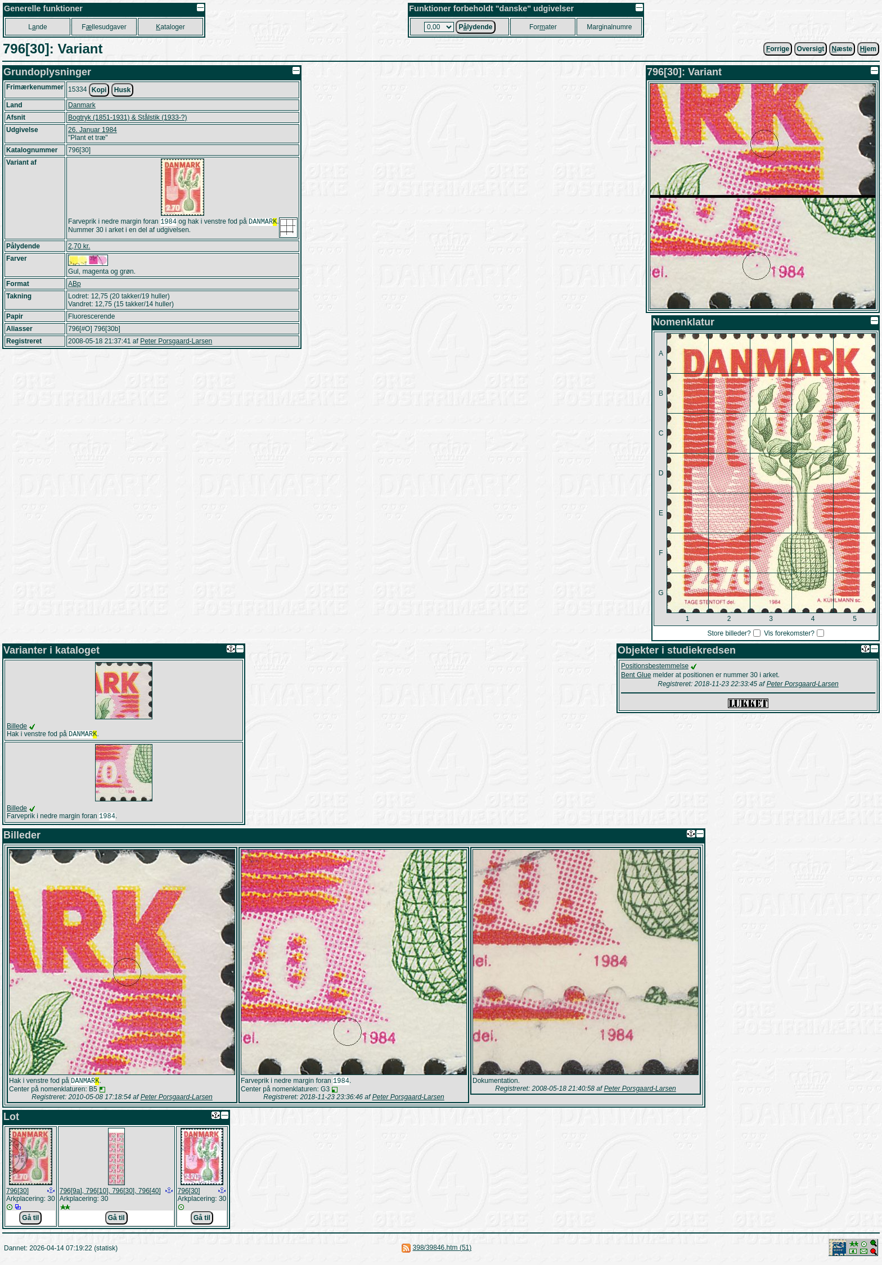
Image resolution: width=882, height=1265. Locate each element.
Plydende (475, 27)
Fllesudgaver (104, 27)
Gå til (30, 1221)
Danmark (82, 105)
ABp (74, 284)
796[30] (17, 1194)
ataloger (170, 27)
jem (868, 49)
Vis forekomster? (789, 633)
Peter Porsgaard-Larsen (176, 341)
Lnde (37, 27)
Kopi (99, 90)
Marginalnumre (609, 27)
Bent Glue (636, 675)
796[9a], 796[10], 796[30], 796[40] (110, 1194)
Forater (543, 27)
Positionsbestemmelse (654, 666)
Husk (122, 90)
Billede (17, 726)
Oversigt (811, 49)
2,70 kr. (79, 246)
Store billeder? (728, 633)
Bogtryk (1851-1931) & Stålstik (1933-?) (127, 117)
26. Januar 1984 (92, 130)
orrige (777, 49)
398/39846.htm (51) (442, 1251)
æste (842, 49)
